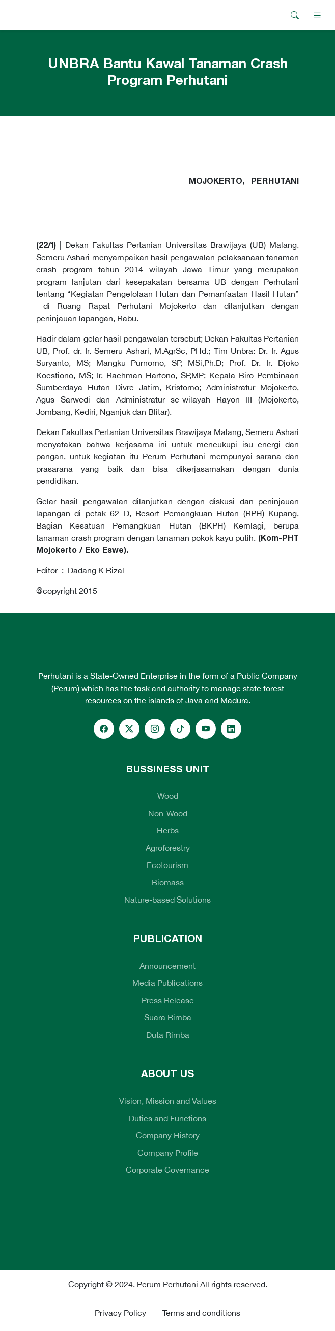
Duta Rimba (167, 1034)
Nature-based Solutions (167, 899)
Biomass (168, 882)
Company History (168, 1135)
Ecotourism (167, 865)
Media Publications (167, 982)
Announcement (167, 965)
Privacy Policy (120, 1312)
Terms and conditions (201, 1312)
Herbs (168, 830)
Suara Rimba (167, 1017)
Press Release (168, 1000)
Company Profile (167, 1152)
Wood (167, 795)
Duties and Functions (167, 1118)
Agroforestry (168, 847)
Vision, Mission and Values (167, 1100)
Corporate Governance (167, 1169)
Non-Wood (167, 813)
